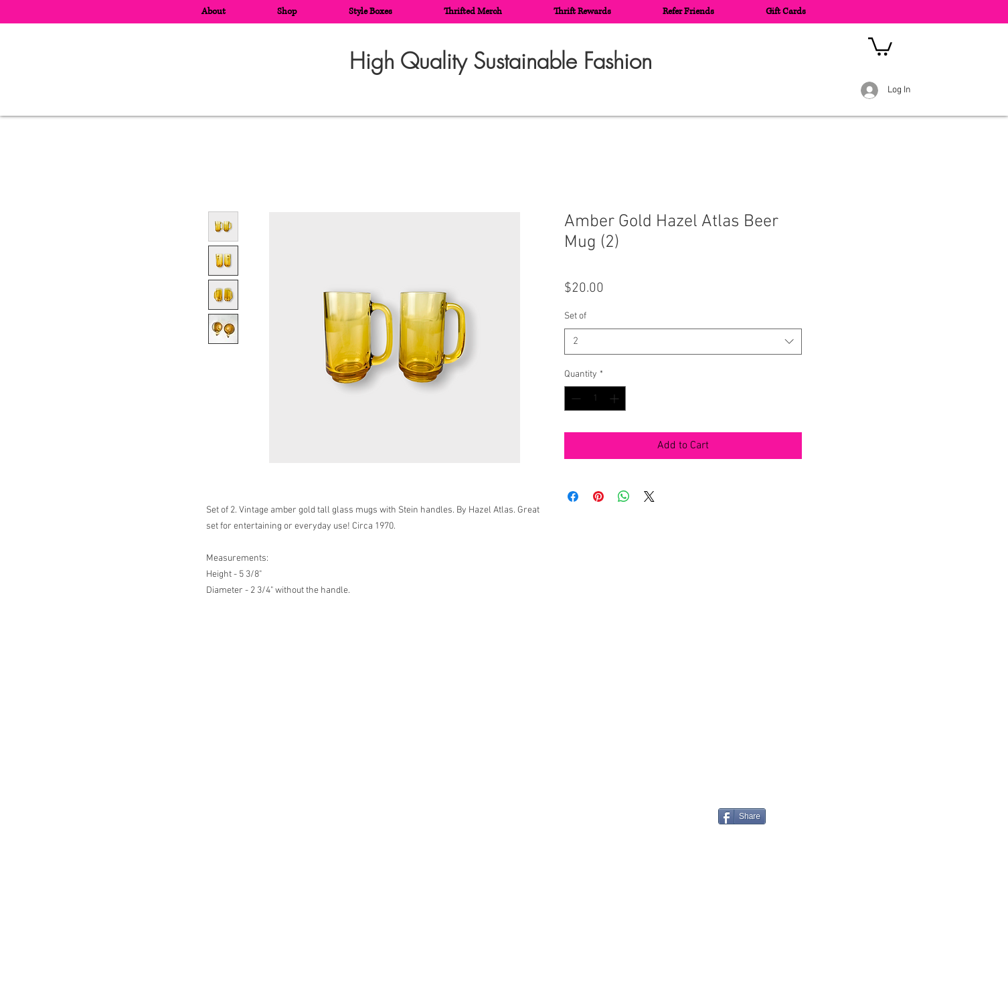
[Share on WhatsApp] (624, 496)
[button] (880, 45)
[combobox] (683, 342)
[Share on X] (649, 496)
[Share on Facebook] (573, 496)
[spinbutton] (595, 398)
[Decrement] (574, 398)
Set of (575, 316)
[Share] (742, 816)
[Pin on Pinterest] (598, 496)
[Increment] (615, 398)
